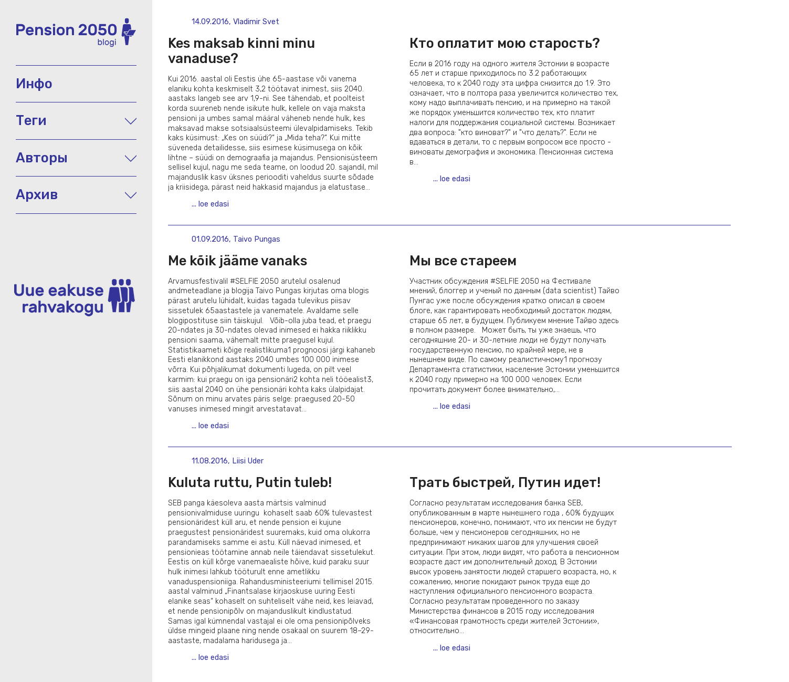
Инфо (34, 83)
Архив (76, 194)
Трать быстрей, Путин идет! (505, 482)
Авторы (76, 158)
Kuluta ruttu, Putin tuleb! (250, 482)
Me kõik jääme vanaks (237, 260)
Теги (76, 120)
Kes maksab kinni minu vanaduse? (241, 50)
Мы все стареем (463, 260)
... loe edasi (210, 204)
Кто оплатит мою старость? (504, 43)
